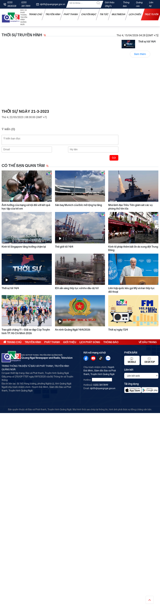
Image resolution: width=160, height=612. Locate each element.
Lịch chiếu (135, 14)
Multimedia (118, 14)
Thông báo (126, 4)
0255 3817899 (25, 4)
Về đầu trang (148, 342)
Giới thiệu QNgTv (109, 4)
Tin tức (104, 14)
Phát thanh (70, 14)
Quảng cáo (139, 4)
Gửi (114, 157)
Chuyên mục (89, 14)
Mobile (132, 360)
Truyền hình (53, 14)
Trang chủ (35, 14)
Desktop (150, 360)
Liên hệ (151, 4)
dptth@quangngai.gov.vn (52, 4)
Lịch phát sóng (89, 342)
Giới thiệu (69, 342)
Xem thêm (140, 54)
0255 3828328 (11, 4)
